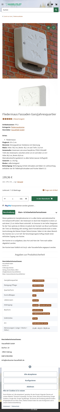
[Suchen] (56, 9)
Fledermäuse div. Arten (40, 323)
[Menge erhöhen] (26, 198)
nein (34, 295)
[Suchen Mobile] (28, 9)
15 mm (35, 318)
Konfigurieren (30, 380)
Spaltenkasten (37, 310)
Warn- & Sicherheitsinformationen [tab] (32, 212)
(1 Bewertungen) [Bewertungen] (13, 119)
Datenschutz (15, 406)
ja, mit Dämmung (38, 280)
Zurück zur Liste (8, 16)
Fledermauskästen (17, 127)
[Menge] (12, 198)
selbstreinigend (38, 285)
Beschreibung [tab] (8, 212)
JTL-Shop (34, 409)
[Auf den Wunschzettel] (53, 27)
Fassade (35, 300)
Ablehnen (30, 387)
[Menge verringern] (4, 198)
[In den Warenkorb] (3, 22)
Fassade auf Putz (45, 305)
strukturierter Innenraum (41, 313)
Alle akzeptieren (30, 374)
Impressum (6, 406)
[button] (48, 4)
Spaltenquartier (38, 290)
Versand (20, 182)
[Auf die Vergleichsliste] (48, 27)
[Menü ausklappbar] (2, 3)
